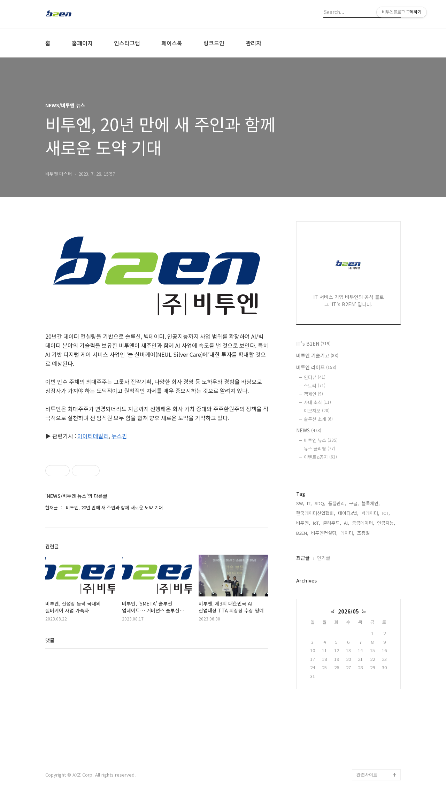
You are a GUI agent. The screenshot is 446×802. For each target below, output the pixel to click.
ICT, (386, 513)
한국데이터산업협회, (315, 513)
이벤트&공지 (320, 457)
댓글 (49, 640)
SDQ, (320, 503)
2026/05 (348, 611)
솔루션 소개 (318, 419)
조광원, (364, 533)
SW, (300, 503)
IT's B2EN (313, 343)
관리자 (253, 43)
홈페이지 (82, 43)
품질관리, (337, 503)
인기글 (323, 557)
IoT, (316, 522)
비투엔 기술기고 (317, 355)
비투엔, (303, 522)
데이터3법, (348, 513)
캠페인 (313, 394)
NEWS (308, 430)
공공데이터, (363, 522)
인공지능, (386, 522)
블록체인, (371, 503)
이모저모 (317, 410)
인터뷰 (314, 377)
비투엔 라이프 (316, 367)
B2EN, (302, 533)
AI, (346, 522)
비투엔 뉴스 (321, 440)
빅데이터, (370, 513)
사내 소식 (317, 402)
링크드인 (213, 43)
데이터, (347, 533)
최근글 (303, 557)
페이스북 (171, 43)
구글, (354, 503)
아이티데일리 (93, 436)
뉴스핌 (119, 436)
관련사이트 (366, 774)
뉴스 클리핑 (319, 448)
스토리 (314, 385)
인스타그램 (127, 43)
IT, (309, 503)
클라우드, (332, 522)
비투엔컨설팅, (324, 533)
